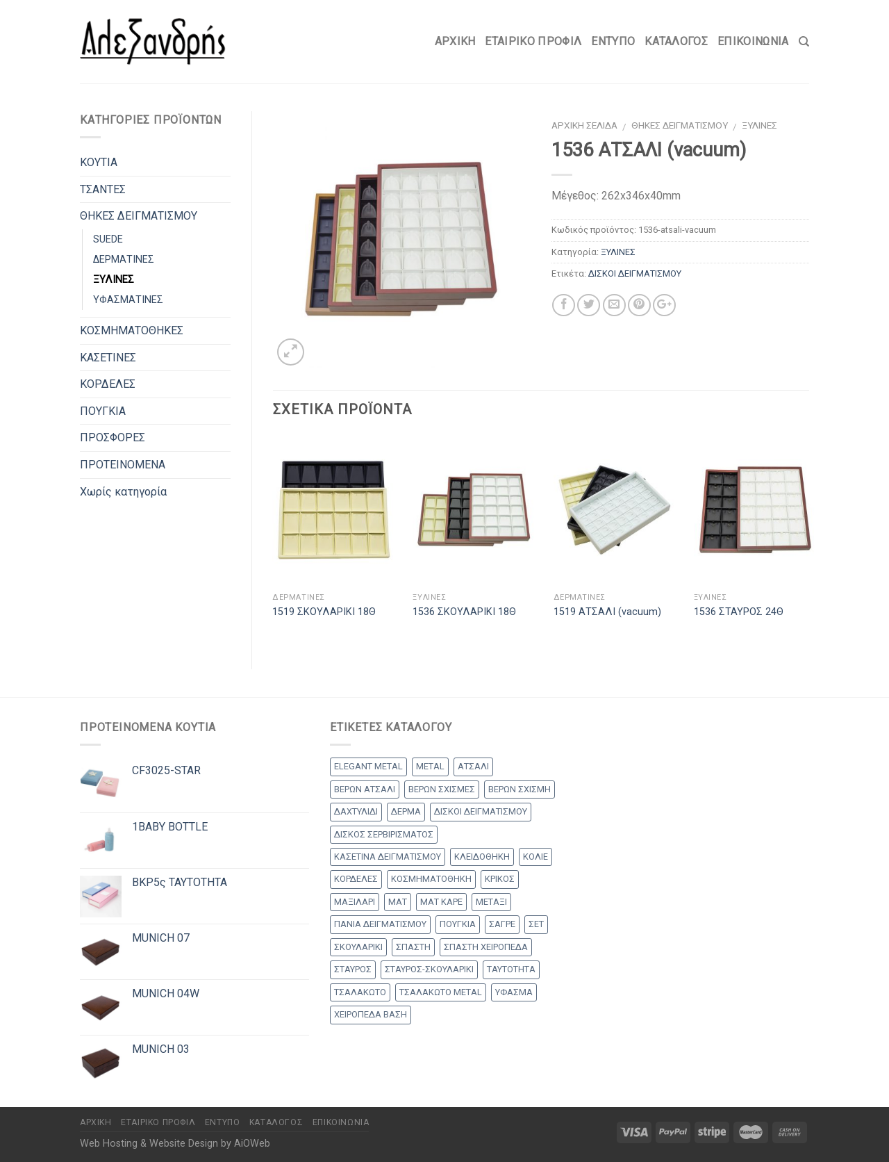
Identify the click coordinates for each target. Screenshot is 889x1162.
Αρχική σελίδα (584, 125)
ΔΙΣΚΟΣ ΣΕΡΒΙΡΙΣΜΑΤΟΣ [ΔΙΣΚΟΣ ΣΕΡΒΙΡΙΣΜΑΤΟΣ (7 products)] (383, 834)
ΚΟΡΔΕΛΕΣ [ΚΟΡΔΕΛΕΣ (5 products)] (356, 879)
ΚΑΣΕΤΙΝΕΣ (108, 357)
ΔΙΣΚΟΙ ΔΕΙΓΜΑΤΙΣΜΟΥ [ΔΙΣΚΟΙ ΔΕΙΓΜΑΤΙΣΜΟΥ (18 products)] (480, 811)
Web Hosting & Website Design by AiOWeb (175, 1143)
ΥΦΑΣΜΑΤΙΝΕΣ (128, 300)
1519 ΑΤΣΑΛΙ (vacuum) (607, 612)
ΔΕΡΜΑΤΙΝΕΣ (123, 259)
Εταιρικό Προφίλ (533, 41)
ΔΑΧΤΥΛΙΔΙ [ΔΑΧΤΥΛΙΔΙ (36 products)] (356, 811)
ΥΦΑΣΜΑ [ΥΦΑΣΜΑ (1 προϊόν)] (514, 992)
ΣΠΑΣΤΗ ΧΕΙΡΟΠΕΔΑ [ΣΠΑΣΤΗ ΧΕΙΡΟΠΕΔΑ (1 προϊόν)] (486, 947)
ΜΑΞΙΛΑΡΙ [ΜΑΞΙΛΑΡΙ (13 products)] (354, 902)
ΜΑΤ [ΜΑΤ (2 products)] (397, 902)
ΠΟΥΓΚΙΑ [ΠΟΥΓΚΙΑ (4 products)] (458, 924)
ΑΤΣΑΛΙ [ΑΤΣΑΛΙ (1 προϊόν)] (473, 766)
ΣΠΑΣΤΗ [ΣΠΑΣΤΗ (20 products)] (413, 947)
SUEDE (108, 239)
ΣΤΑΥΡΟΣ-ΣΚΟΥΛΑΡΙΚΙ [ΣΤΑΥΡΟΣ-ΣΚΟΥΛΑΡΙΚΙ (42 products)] (429, 969)
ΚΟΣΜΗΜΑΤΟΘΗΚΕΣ (131, 330)
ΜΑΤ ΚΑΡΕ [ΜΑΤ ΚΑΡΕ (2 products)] (441, 902)
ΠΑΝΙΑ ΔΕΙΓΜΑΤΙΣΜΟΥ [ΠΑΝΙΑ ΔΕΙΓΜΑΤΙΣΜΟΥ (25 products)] (380, 924)
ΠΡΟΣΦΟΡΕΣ (112, 437)
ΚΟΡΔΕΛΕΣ (107, 384)
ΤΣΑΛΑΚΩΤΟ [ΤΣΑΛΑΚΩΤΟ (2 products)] (360, 992)
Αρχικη (455, 41)
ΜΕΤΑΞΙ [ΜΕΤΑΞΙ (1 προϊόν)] (491, 902)
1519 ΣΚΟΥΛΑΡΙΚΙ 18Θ (324, 612)
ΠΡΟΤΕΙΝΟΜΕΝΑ (122, 464)
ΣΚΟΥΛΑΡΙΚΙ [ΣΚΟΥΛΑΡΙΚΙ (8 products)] (358, 947)
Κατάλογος (676, 41)
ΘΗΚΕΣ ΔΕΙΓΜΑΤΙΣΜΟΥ (679, 125)
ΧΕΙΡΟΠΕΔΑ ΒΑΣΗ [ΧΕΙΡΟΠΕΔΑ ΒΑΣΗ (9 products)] (370, 1014)
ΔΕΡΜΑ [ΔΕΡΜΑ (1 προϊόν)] (406, 811)
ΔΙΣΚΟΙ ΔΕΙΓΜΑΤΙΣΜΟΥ (634, 273)
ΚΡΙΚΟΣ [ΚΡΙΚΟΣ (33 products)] (500, 879)
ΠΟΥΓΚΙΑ (103, 411)
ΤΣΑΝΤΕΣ (103, 189)
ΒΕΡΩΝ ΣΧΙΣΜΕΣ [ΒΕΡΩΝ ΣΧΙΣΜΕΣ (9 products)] (441, 789)
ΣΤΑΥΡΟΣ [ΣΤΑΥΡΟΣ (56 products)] (353, 969)
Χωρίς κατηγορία (123, 491)
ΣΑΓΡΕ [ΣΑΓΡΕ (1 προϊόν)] (502, 924)
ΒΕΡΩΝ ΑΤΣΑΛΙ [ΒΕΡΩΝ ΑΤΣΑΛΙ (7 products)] (364, 789)
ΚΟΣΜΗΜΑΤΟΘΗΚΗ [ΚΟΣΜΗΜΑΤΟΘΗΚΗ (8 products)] (431, 879)
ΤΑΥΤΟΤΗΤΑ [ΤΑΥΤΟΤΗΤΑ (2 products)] (511, 969)
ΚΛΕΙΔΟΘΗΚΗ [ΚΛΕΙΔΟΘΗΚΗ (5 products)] (482, 856)
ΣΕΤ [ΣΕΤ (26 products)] (536, 924)
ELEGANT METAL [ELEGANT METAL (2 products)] (368, 766)
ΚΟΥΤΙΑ (98, 162)
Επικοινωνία (753, 41)
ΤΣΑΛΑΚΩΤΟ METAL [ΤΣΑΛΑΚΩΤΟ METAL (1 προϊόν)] (440, 992)
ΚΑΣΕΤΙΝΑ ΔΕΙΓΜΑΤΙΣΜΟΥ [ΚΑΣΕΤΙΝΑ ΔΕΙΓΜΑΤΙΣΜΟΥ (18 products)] (387, 856)
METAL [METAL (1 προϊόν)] (430, 766)
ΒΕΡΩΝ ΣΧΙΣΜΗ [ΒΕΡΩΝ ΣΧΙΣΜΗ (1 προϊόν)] (519, 789)
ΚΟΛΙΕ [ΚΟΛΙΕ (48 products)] (535, 856)
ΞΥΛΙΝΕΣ (759, 125)
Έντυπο (613, 41)
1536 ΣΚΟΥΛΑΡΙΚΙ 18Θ (464, 612)
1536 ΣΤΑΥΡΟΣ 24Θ (738, 612)
